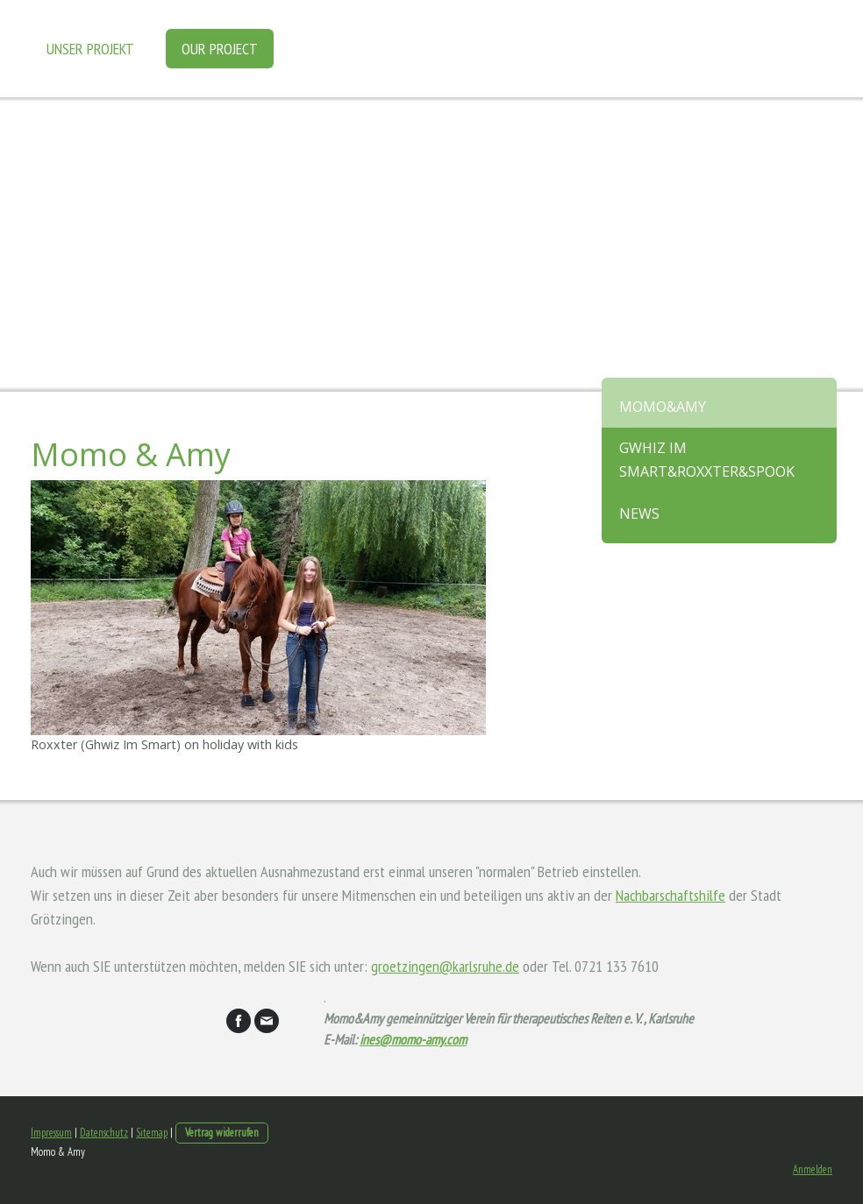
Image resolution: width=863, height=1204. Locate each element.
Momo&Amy (662, 406)
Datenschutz (104, 1132)
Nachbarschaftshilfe (670, 895)
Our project (220, 49)
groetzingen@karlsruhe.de (445, 966)
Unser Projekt (90, 49)
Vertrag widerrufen (222, 1132)
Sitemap (152, 1132)
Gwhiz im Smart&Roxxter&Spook (707, 459)
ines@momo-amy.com (413, 1039)
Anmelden (812, 1169)
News (639, 513)
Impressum (51, 1132)
